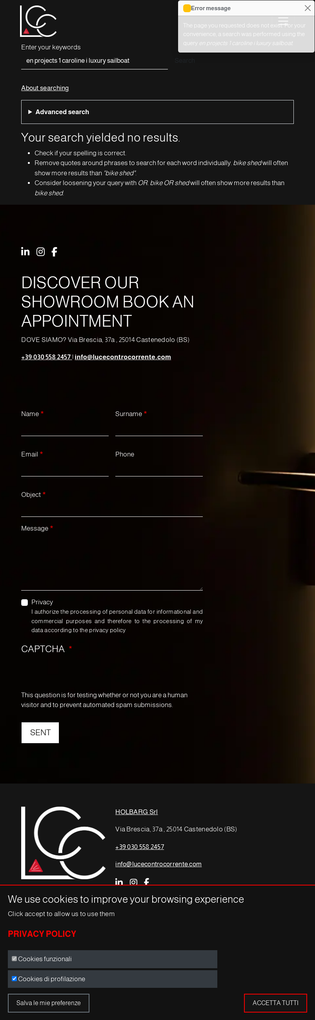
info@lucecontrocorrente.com (123, 357)
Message (34, 528)
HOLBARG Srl (136, 812)
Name (30, 414)
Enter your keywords (51, 47)
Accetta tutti (276, 1003)
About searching (45, 88)
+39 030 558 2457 (46, 357)
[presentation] (80, 675)
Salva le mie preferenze (48, 1003)
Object (31, 494)
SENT (40, 732)
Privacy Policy (42, 933)
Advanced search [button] (62, 112)
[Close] (307, 8)
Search (185, 60)
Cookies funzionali (45, 959)
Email (29, 454)
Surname (128, 414)
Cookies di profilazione (51, 979)
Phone (124, 454)
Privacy (42, 602)
